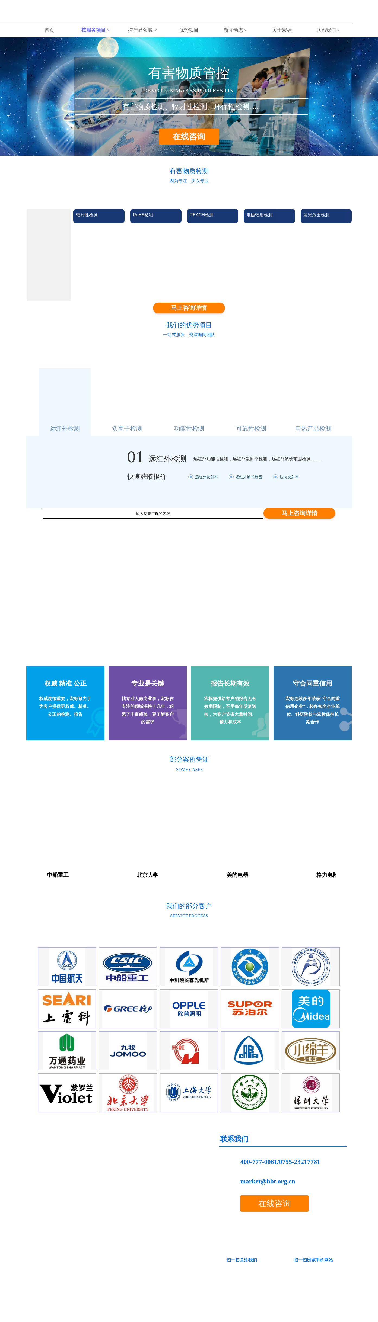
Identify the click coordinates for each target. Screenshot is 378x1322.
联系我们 (328, 30)
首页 (49, 30)
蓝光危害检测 (316, 215)
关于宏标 (282, 30)
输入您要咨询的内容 (153, 513)
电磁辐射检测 (259, 215)
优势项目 (189, 30)
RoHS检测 (143, 215)
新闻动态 (236, 30)
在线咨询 (189, 136)
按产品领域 (142, 30)
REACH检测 (202, 215)
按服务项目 (95, 30)
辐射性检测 (87, 215)
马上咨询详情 (189, 307)
